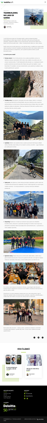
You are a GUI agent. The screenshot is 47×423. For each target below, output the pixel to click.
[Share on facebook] (34, 337)
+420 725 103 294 (29, 393)
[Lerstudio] (40, 419)
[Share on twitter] (38, 337)
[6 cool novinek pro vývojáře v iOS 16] (13, 366)
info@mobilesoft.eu (29, 395)
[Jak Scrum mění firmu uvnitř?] (33, 366)
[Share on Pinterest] (42, 337)
